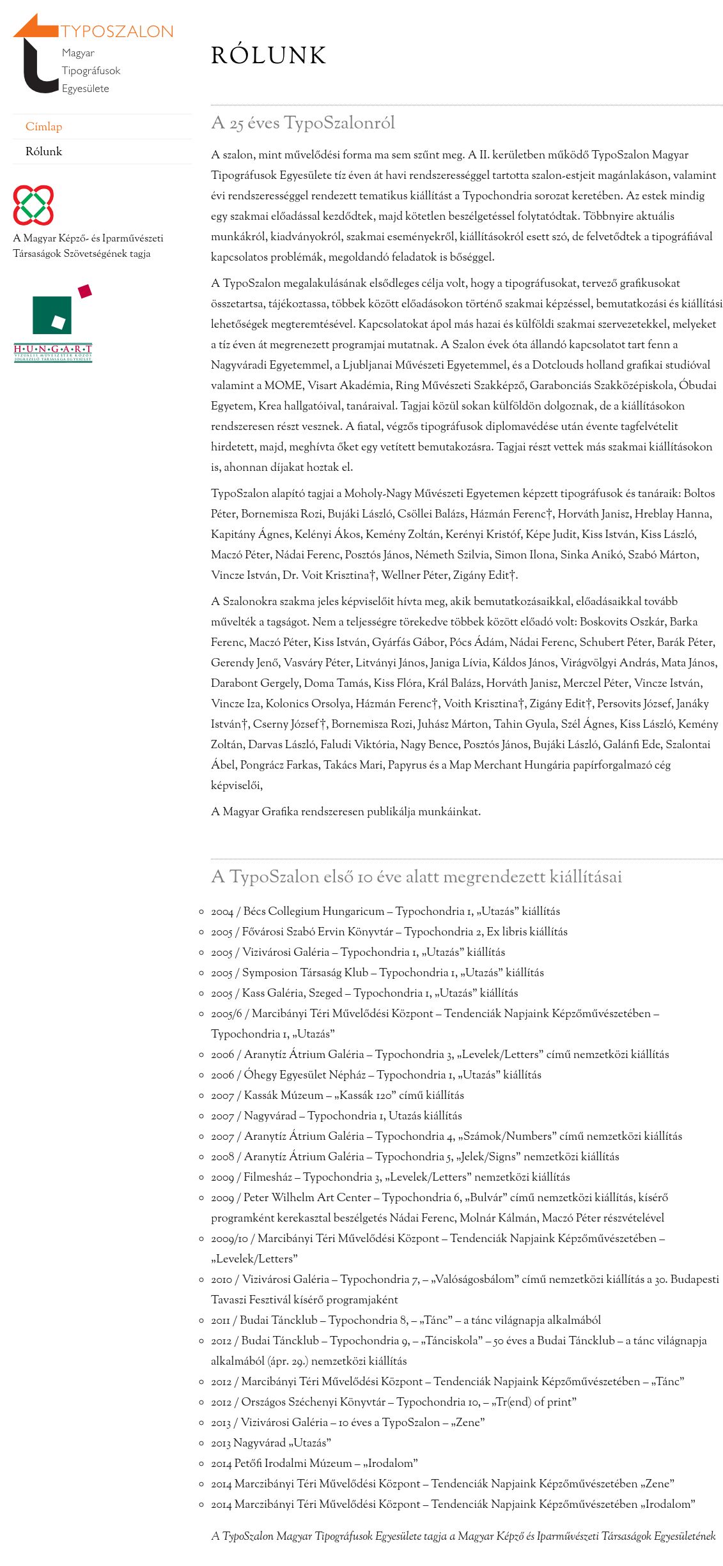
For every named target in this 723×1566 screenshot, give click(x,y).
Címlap (44, 127)
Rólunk (44, 152)
